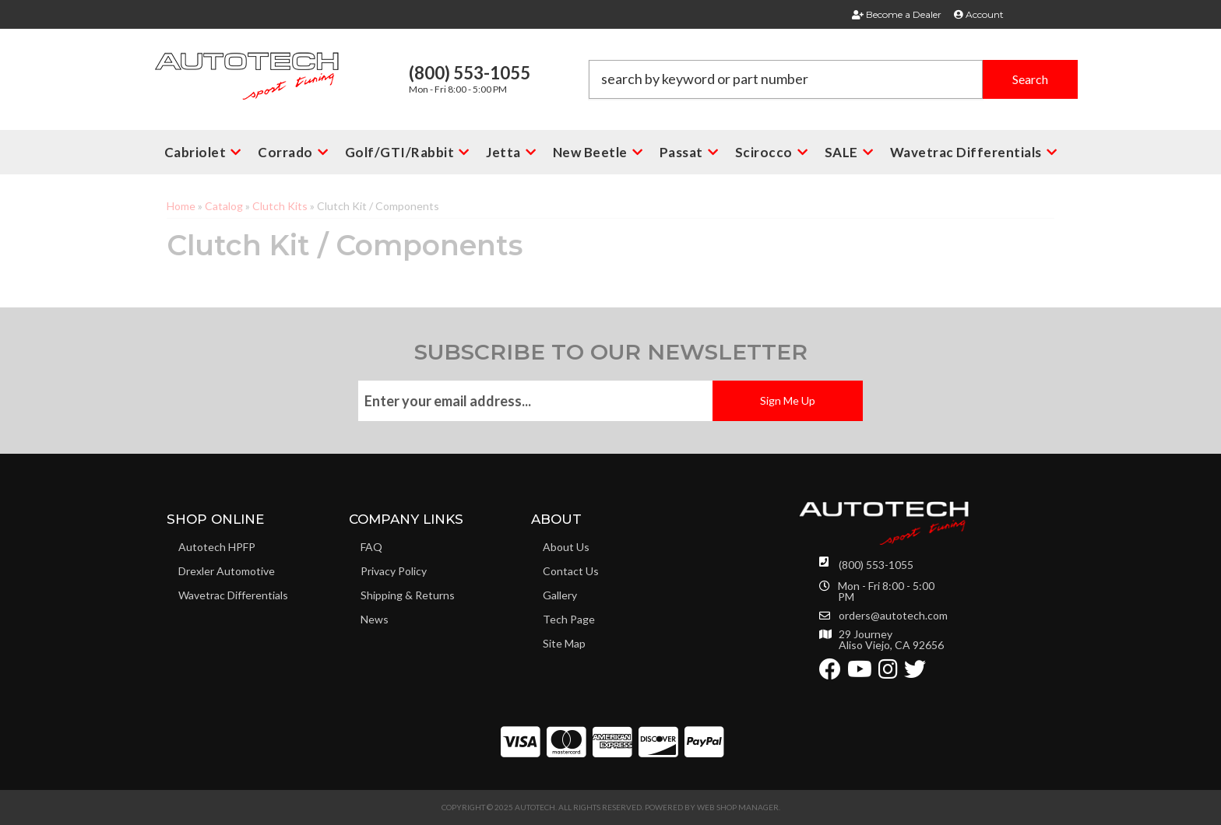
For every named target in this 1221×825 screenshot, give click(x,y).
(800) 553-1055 (876, 564)
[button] (833, 79)
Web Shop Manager (738, 807)
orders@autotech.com (893, 615)
